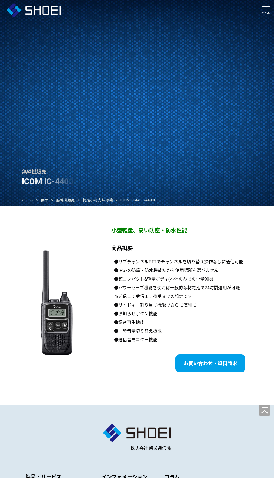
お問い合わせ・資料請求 (210, 363)
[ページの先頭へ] (264, 410)
